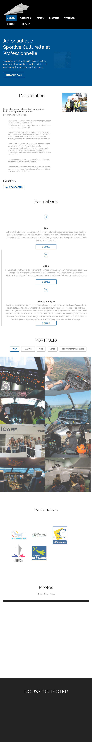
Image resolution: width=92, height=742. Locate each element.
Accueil (11, 18)
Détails (46, 245)
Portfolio (54, 18)
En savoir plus (14, 75)
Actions (40, 18)
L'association (25, 18)
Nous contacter (14, 187)
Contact (25, 24)
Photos (11, 24)
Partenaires (69, 18)
